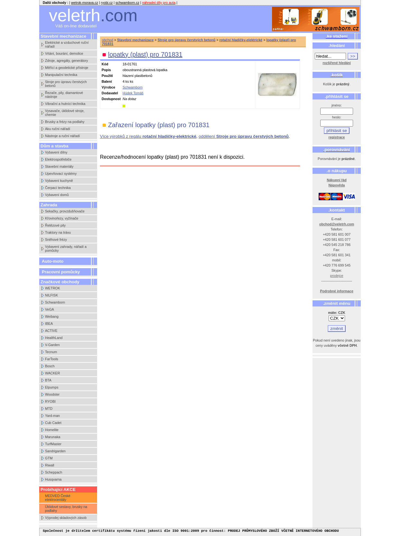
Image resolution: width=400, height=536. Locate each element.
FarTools (51, 359)
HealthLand (54, 338)
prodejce (336, 275)
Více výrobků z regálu (148, 136)
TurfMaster (53, 444)
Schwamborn (55, 302)
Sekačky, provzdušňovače (65, 211)
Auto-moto (52, 261)
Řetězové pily (55, 225)
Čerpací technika (58, 188)
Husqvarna (53, 479)
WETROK (52, 288)
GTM (49, 458)
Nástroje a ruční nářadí (62, 136)
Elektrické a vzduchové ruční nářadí (67, 44)
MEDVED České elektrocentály (57, 498)
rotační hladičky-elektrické (240, 40)
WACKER (52, 373)
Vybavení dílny (56, 152)
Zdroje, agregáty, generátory (66, 60)
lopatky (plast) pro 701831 (145, 54)
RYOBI (50, 401)
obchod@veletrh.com (336, 224)
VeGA (49, 309)
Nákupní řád (337, 180)
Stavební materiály (59, 166)
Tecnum (51, 352)
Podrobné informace (336, 291)
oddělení (244, 136)
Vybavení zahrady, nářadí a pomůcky (65, 248)
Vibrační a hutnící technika (65, 104)
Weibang (52, 316)
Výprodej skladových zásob (65, 518)
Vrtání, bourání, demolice (64, 53)
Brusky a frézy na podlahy (65, 122)
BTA (48, 380)
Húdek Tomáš (133, 93)
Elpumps (51, 387)
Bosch (50, 366)
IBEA (49, 323)
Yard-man (52, 416)
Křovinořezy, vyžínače (61, 218)
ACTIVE (51, 331)
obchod (107, 40)
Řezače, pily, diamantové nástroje (64, 95)
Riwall (49, 465)
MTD (48, 408)
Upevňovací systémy (61, 173)
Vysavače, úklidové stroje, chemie (65, 113)
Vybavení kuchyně (59, 181)
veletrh (93, 15)
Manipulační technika (61, 75)
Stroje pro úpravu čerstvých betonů (66, 84)
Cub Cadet (53, 423)
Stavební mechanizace (135, 40)
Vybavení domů (57, 195)
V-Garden (52, 345)
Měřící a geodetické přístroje (66, 68)
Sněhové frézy (56, 239)
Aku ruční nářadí (57, 129)
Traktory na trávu (58, 232)
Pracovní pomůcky (61, 271)
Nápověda (337, 185)
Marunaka (52, 437)
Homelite (52, 430)
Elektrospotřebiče (58, 159)
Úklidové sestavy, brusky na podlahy (66, 508)
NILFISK (51, 295)
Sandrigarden (55, 451)
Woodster (52, 394)
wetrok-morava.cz (84, 3)
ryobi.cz (107, 3)
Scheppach (53, 472)
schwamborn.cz (127, 3)
